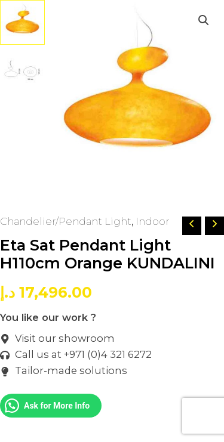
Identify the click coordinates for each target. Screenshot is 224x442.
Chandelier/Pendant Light (65, 221)
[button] (203, 20)
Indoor (153, 221)
